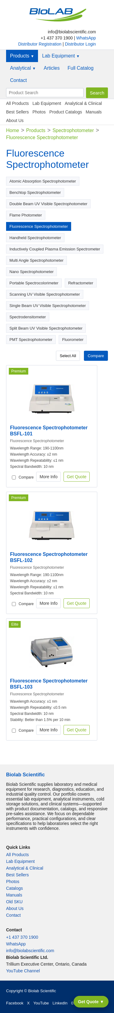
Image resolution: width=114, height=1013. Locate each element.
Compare (96, 355)
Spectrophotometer (73, 130)
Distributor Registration (40, 44)
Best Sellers (17, 111)
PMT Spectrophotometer (30, 339)
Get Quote (77, 476)
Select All (68, 355)
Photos (39, 111)
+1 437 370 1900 (22, 937)
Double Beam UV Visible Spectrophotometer (48, 203)
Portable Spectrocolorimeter (33, 283)
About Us (15, 120)
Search (97, 92)
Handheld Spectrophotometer (35, 237)
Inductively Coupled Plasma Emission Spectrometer (54, 249)
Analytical (23, 68)
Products (22, 55)
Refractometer (80, 283)
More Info (48, 476)
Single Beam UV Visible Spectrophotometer (47, 305)
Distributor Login (80, 44)
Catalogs (14, 888)
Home (12, 130)
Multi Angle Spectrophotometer (36, 260)
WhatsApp (86, 37)
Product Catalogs (65, 111)
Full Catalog (80, 68)
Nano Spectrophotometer (31, 271)
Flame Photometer (25, 215)
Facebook (14, 1003)
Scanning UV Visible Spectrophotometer (44, 294)
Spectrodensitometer (27, 317)
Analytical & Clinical (83, 103)
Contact (18, 80)
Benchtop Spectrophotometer (35, 192)
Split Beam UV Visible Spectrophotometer (45, 328)
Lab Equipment (61, 55)
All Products (17, 103)
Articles (52, 68)
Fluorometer (72, 339)
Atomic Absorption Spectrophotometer (42, 181)
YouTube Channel (23, 970)
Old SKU (14, 901)
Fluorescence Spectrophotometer (38, 226)
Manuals (94, 111)
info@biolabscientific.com (30, 950)
